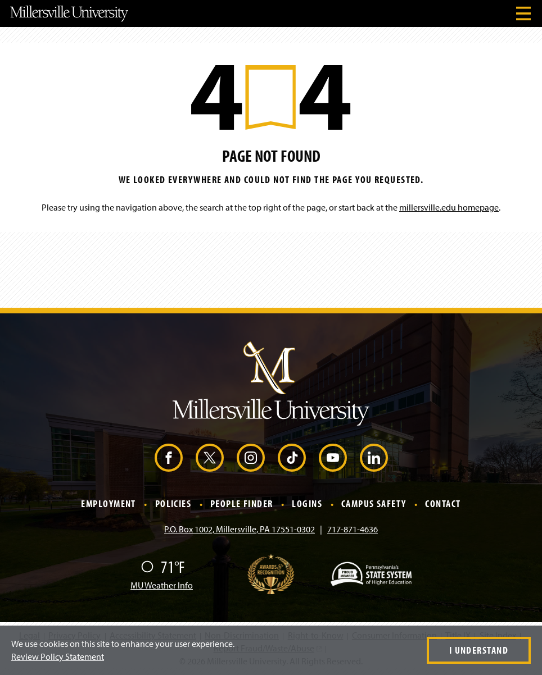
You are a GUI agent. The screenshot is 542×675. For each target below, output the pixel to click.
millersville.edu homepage (449, 207)
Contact (442, 504)
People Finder (241, 504)
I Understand (478, 650)
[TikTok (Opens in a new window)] (292, 458)
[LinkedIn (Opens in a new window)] (374, 458)
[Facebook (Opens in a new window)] (169, 458)
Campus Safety (373, 504)
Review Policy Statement (57, 656)
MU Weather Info (161, 585)
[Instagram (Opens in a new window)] (251, 458)
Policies (173, 504)
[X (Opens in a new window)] (210, 458)
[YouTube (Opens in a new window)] (333, 458)
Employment (108, 504)
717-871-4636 (352, 529)
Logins (307, 504)
